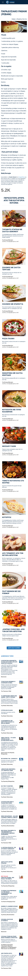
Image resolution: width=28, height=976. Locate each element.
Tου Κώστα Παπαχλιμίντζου (8, 901)
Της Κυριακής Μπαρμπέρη (7, 781)
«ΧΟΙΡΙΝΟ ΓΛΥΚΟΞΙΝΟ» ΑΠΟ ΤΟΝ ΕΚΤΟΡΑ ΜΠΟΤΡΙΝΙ (13, 630)
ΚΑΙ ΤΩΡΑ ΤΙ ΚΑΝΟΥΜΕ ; (7, 786)
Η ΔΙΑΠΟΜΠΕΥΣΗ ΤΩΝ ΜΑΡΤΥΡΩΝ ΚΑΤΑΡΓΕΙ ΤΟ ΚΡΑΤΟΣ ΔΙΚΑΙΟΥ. (7, 722)
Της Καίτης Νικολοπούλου (7, 825)
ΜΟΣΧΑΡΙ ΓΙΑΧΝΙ (9, 446)
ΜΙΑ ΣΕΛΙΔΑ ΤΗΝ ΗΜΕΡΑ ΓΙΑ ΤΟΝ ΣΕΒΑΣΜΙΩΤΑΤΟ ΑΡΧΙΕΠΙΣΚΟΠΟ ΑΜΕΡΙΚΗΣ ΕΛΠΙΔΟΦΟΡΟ (8, 832)
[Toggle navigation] (3, 2)
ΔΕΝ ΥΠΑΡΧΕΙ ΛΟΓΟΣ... (7, 953)
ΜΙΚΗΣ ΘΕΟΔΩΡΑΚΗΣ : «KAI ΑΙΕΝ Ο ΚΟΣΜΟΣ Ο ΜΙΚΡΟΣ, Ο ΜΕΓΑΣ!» (9, 816)
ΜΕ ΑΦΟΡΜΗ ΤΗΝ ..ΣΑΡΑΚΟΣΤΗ (9, 758)
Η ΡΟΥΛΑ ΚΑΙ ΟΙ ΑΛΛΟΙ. (7, 710)
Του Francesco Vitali (6, 691)
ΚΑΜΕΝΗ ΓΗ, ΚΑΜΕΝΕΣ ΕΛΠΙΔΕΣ (9, 906)
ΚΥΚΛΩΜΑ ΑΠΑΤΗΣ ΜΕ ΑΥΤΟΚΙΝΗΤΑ (7, 920)
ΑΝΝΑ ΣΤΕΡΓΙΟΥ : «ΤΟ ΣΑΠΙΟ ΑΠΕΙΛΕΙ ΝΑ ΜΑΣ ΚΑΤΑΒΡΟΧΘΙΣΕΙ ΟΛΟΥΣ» (8, 739)
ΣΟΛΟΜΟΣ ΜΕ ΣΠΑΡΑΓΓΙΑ (12, 304)
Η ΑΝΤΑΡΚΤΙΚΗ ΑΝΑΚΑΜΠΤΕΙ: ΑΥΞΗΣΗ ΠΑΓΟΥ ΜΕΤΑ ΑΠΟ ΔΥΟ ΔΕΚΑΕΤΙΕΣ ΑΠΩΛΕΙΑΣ (9, 662)
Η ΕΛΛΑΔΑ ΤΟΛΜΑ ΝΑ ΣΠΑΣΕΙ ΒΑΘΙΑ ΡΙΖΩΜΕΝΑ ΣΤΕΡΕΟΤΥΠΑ (9, 937)
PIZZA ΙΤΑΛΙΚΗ (8, 339)
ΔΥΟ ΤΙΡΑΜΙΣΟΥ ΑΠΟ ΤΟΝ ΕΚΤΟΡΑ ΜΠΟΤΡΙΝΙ (12, 554)
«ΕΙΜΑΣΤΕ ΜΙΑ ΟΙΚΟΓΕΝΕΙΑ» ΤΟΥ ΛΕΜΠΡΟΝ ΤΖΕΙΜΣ (8, 769)
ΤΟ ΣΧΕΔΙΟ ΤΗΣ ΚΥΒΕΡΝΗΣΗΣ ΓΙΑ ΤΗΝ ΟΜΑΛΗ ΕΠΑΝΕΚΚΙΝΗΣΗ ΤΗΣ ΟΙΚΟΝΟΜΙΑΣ (8, 892)
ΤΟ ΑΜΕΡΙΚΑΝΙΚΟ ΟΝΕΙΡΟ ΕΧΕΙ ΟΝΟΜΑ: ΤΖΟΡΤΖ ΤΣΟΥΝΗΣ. (9, 696)
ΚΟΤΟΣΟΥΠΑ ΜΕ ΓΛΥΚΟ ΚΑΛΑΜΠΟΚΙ (11, 411)
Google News (22, 177)
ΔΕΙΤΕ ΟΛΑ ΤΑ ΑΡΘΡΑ (14, 648)
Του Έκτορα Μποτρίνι (14, 240)
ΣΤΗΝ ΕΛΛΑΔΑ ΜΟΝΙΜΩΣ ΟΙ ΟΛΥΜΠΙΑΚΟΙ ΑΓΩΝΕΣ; (8, 682)
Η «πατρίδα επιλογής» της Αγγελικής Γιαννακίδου (8, 848)
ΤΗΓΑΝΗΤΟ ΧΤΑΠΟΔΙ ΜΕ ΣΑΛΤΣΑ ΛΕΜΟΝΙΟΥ (12, 230)
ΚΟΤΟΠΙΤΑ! (6, 517)
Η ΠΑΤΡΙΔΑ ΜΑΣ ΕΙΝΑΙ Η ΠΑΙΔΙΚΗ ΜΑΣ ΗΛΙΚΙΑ (7, 802)
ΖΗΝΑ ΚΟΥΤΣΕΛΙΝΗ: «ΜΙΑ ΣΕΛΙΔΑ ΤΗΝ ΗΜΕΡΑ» (9, 878)
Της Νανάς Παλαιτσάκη (7, 705)
